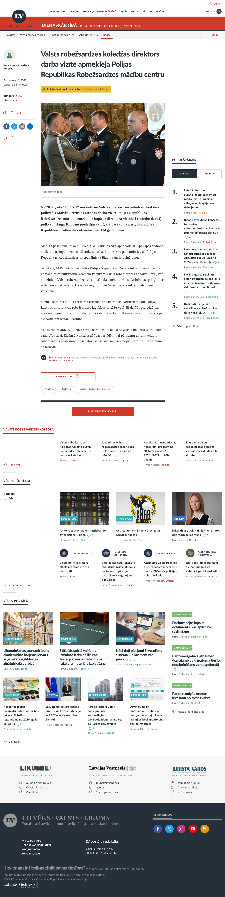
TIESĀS (123, 12)
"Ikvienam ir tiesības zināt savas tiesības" (44, 868)
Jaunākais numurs (189, 783)
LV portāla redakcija (102, 841)
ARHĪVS (159, 12)
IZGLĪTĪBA (9, 499)
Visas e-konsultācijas (190, 711)
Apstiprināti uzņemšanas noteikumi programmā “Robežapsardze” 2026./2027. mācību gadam (160, 451)
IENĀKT (217, 4)
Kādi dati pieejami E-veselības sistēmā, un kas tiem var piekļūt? (201, 308)
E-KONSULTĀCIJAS (141, 12)
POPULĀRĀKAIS (184, 160)
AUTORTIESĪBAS (30, 854)
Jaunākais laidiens (107, 783)
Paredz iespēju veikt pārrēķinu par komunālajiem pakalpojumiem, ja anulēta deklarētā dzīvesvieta (105, 715)
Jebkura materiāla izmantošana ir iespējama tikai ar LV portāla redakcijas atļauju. (55, 875)
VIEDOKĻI (88, 12)
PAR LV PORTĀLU (31, 841)
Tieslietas (208, 267)
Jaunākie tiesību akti (39, 783)
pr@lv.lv (111, 853)
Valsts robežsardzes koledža (95, 389)
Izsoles (100, 787)
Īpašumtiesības (199, 674)
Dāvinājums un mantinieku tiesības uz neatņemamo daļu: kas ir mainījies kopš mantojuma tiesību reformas (147, 715)
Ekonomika (212, 297)
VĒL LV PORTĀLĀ (15, 601)
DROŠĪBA (9, 494)
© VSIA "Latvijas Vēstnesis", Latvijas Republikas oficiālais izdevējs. (45, 879)
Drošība (16, 101)
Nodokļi (195, 703)
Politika (68, 725)
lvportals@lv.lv (105, 849)
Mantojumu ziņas (107, 792)
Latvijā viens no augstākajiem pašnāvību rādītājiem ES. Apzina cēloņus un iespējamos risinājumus (200, 199)
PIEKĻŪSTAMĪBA (31, 850)
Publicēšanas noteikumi (61, 360)
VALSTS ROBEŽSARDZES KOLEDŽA (28, 429)
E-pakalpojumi (211, 318)
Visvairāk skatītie (37, 787)
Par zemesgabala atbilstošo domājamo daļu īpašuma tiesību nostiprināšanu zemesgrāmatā (196, 660)
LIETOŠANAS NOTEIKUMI (36, 845)
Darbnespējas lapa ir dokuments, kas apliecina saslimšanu (191, 627)
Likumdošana (20, 669)
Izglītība (66, 389)
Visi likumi (32, 792)
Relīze (19, 96)
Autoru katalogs (188, 787)
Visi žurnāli (185, 792)
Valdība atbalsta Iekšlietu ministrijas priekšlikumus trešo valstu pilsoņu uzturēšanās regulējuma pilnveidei (118, 571)
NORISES (74, 12)
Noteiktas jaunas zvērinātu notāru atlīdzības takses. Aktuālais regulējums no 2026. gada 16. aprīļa (21, 715)
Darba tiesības (199, 637)
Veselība (202, 213)
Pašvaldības (209, 242)
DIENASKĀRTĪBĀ (106, 12)
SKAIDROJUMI (57, 12)
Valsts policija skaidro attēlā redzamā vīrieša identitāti (74, 567)
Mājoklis (111, 733)
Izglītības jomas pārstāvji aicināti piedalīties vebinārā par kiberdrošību (203, 567)
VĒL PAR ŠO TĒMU (16, 480)
